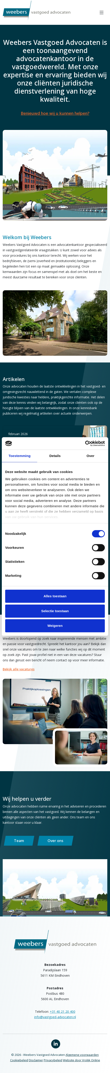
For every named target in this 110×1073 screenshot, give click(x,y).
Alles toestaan (55, 596)
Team (19, 840)
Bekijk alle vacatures (18, 669)
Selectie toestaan (55, 611)
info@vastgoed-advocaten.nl (55, 1017)
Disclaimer (36, 1060)
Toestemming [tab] (20, 456)
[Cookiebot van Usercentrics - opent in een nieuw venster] (85, 443)
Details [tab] (55, 456)
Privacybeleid (53, 1060)
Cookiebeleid (19, 1060)
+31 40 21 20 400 (62, 1011)
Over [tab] (90, 456)
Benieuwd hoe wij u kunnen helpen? (55, 113)
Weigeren (54, 626)
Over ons (55, 840)
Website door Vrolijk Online (81, 1060)
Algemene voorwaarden (82, 1055)
